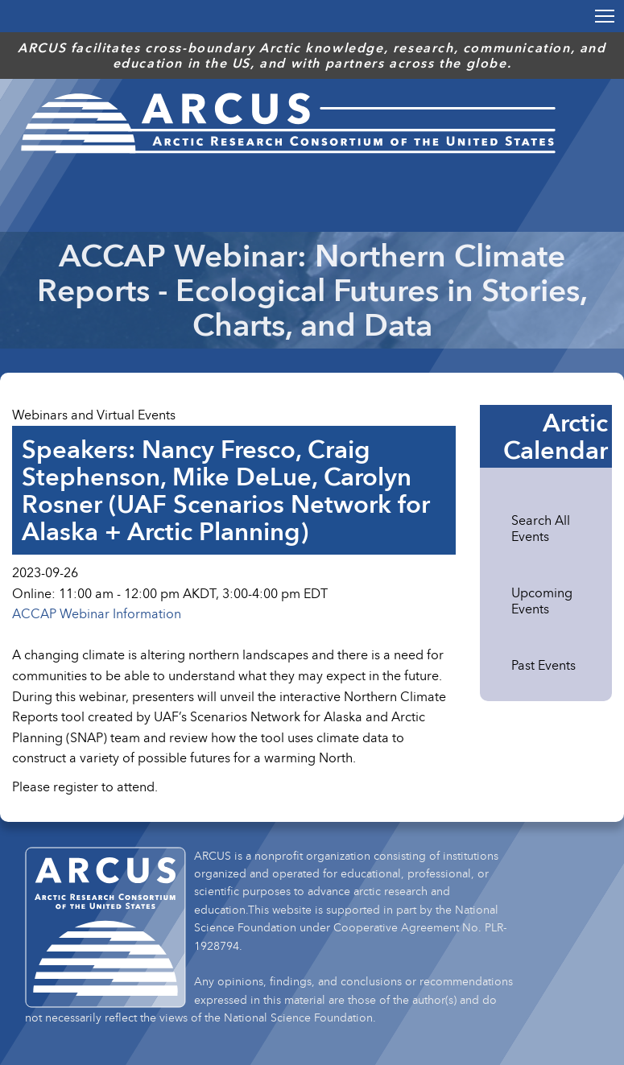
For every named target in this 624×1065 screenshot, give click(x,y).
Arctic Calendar (555, 436)
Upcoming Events (541, 600)
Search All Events (540, 528)
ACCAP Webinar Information (96, 613)
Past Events (543, 664)
